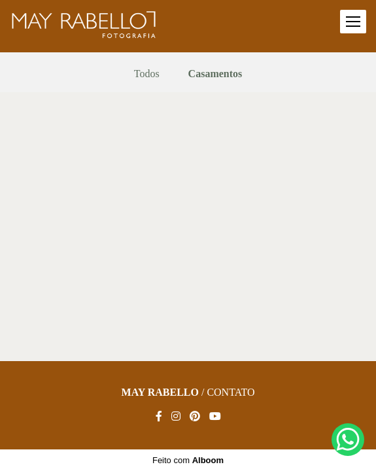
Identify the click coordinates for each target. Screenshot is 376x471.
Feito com (188, 460)
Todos (147, 74)
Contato (230, 392)
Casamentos (215, 74)
